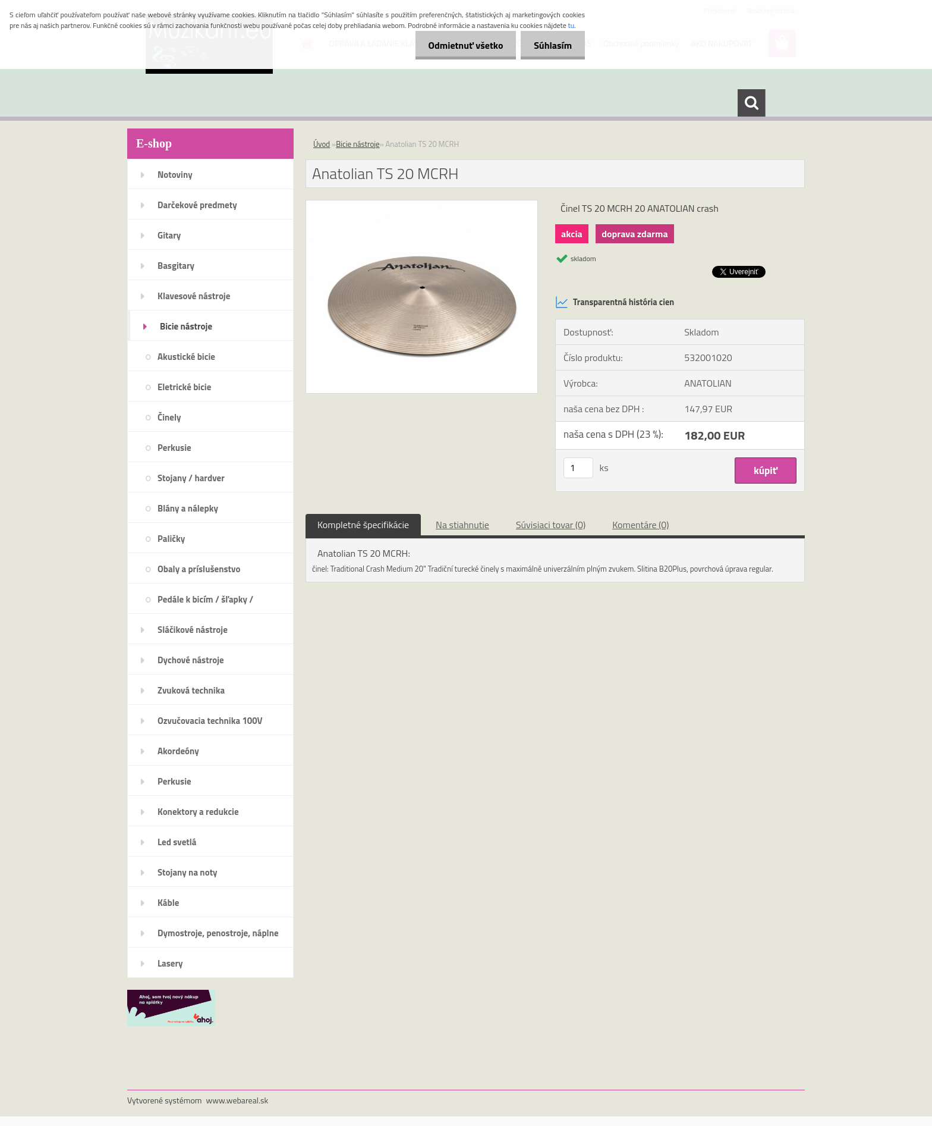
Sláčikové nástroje (193, 629)
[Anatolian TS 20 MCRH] (421, 205)
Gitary (169, 235)
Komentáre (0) (640, 524)
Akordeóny (178, 751)
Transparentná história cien (614, 302)
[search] (751, 103)
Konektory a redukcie (198, 811)
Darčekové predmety (197, 205)
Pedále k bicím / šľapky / (205, 599)
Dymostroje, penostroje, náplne (218, 933)
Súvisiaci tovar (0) (550, 524)
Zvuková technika (191, 690)
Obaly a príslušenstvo (199, 569)
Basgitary (176, 265)
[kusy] (578, 467)
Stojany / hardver (191, 478)
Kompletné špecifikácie (363, 524)
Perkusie (174, 447)
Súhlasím (551, 45)
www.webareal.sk (237, 1100)
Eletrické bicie (184, 387)
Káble (168, 902)
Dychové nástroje (191, 660)
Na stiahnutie (462, 524)
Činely (169, 417)
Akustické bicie (186, 356)
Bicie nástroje (186, 326)
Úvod (321, 144)
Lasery (170, 963)
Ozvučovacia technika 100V (210, 720)
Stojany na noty (188, 872)
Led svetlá (177, 842)
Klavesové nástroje (194, 296)
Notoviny (175, 174)
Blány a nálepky (188, 508)
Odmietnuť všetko (460, 45)
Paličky (171, 538)
